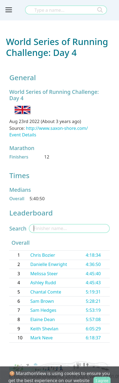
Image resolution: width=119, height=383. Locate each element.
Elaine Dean (42, 319)
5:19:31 (93, 292)
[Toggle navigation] (8, 10)
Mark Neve (41, 338)
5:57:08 (93, 319)
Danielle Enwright (48, 264)
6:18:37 (93, 338)
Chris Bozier (42, 255)
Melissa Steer (44, 274)
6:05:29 (93, 329)
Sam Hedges (43, 310)
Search (17, 228)
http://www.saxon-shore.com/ (57, 128)
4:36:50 (93, 264)
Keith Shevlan (44, 329)
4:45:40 (93, 274)
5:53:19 (93, 310)
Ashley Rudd (43, 283)
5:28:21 (93, 301)
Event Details (22, 135)
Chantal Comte (45, 292)
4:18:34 (93, 255)
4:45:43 (93, 283)
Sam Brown (42, 301)
